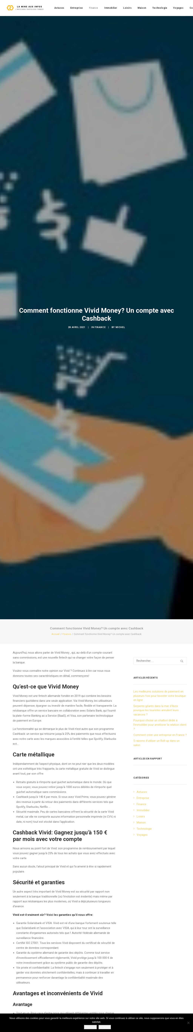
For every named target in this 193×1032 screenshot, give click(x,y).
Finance (93, 8)
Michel (120, 270)
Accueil (55, 519)
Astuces (59, 8)
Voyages (178, 8)
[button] (182, 547)
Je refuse (105, 1027)
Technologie (159, 8)
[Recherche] (160, 546)
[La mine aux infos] (25, 8)
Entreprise (76, 8)
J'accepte (90, 1027)
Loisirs (127, 8)
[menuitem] (59, 8)
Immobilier (110, 8)
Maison (142, 8)
